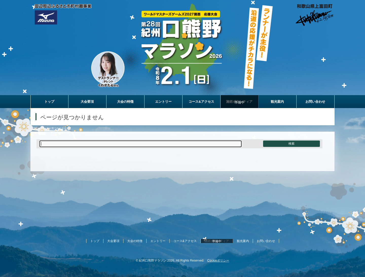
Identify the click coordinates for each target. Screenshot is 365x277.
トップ (94, 241)
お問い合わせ (266, 241)
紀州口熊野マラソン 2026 (156, 260)
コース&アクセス (185, 241)
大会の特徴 (134, 241)
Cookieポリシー (218, 260)
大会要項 (113, 241)
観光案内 (243, 241)
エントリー (158, 241)
